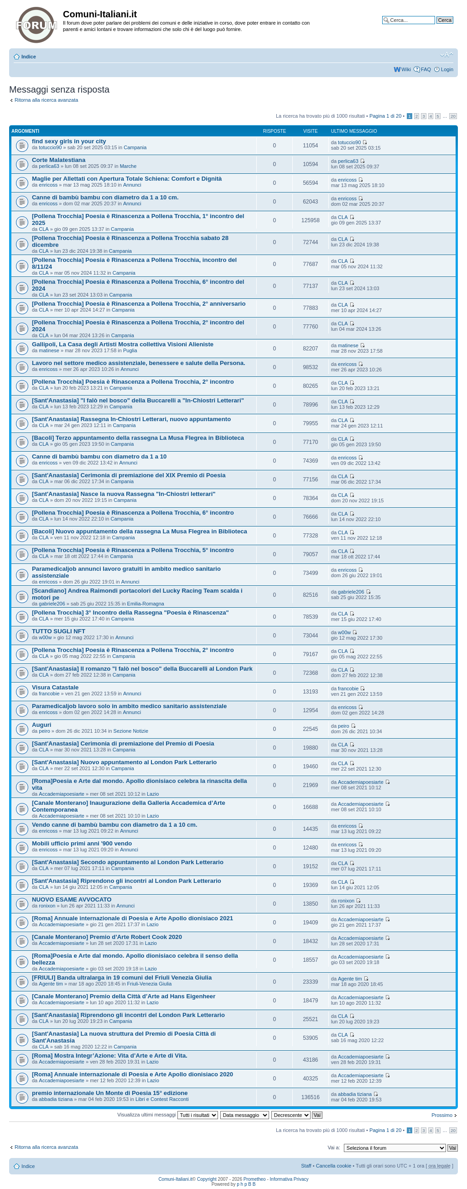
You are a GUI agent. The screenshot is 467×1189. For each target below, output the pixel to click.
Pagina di (385, 116)
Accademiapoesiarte (61, 794)
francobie (49, 693)
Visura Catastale (55, 687)
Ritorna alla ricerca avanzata (46, 100)
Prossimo (441, 1115)
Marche (128, 166)
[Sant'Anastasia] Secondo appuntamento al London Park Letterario (127, 862)
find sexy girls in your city (69, 141)
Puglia (130, 350)
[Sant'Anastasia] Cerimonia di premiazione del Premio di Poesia (123, 743)
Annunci (132, 185)
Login (447, 69)
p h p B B (246, 1184)
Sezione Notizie (131, 731)
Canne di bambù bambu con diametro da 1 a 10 (99, 456)
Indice (28, 56)
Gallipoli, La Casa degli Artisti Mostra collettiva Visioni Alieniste (122, 344)
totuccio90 (50, 147)
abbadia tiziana (56, 1099)
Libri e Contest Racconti (162, 1099)
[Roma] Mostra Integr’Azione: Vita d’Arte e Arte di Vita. (109, 1055)
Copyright (207, 1179)
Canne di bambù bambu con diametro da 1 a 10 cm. (105, 197)
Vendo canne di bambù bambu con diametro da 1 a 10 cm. (114, 824)
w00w (45, 637)
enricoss (48, 185)
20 (453, 116)
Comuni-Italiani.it (175, 1179)
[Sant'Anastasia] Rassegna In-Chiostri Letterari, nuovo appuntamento (131, 419)
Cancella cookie (334, 1165)
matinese (49, 350)
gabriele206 (52, 603)
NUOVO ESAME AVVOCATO (72, 899)
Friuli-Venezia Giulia (149, 983)
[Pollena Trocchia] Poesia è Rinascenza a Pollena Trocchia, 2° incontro (133, 381)
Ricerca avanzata (434, 27)
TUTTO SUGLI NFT (58, 631)
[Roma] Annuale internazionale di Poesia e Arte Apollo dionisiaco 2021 (132, 918)
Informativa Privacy (289, 1179)
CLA (43, 229)
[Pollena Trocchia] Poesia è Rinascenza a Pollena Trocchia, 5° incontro (133, 550)
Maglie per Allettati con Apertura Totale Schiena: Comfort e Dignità (127, 178)
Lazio (153, 794)
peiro (44, 731)
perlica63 (49, 166)
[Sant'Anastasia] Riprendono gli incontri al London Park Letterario (126, 880)
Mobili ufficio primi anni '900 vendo (82, 843)
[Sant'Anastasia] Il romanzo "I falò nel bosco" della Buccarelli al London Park (142, 668)
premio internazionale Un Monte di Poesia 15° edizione (110, 1093)
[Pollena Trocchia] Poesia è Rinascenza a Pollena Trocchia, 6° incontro (133, 512)
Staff (306, 1165)
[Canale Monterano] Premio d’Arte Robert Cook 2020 (107, 936)
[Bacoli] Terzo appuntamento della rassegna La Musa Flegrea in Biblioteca (138, 437)
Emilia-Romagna (145, 603)
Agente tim (51, 983)
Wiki (406, 69)
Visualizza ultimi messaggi (167, 1114)
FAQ (426, 69)
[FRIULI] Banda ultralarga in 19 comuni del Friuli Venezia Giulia (122, 977)
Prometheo (255, 1179)
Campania (135, 147)
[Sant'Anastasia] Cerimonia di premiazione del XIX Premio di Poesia (129, 475)
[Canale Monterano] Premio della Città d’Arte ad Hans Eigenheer (123, 996)
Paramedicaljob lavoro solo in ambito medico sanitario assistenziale (129, 706)
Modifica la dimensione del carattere (446, 55)
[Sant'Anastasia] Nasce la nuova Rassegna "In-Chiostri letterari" (124, 493)
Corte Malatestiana (58, 159)
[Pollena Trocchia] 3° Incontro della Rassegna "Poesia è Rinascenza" (130, 612)
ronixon (47, 905)
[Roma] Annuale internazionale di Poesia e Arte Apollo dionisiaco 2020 (132, 1074)
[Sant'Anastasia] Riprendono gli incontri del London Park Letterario (128, 1015)
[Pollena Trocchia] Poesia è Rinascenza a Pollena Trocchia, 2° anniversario (139, 303)
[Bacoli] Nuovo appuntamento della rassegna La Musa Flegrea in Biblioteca (139, 531)
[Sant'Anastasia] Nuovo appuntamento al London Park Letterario (124, 762)
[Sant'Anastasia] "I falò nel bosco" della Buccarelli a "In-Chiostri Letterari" (138, 400)
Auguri (42, 724)
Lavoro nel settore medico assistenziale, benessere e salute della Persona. (138, 363)
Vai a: (333, 1147)
